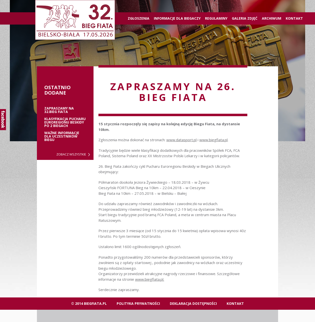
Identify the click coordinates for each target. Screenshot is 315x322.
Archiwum (271, 18)
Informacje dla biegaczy (177, 18)
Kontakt (294, 18)
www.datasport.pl (181, 139)
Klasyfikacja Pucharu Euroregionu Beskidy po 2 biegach (65, 122)
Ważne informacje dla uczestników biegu (61, 136)
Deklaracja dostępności (193, 303)
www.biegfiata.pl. (149, 279)
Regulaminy (216, 18)
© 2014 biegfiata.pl (89, 303)
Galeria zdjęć (244, 18)
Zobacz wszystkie (71, 154)
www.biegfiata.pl (213, 139)
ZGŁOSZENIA (138, 18)
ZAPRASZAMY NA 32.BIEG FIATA (59, 110)
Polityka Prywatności (138, 303)
